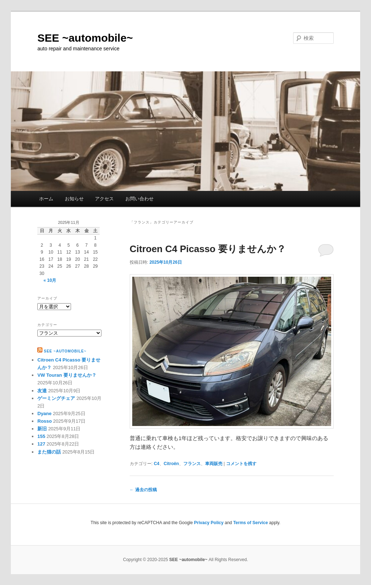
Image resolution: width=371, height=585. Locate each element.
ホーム (46, 198)
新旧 (42, 428)
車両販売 (213, 463)
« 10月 (49, 280)
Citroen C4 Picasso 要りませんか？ (208, 248)
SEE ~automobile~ (85, 38)
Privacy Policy (209, 522)
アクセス (104, 198)
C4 (156, 463)
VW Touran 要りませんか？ (66, 375)
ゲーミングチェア (56, 398)
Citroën (171, 463)
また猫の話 (49, 452)
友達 (42, 390)
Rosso (44, 421)
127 (41, 444)
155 (41, 436)
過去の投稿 (143, 489)
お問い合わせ (139, 198)
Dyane (44, 413)
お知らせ (74, 198)
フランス (192, 463)
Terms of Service (250, 522)
